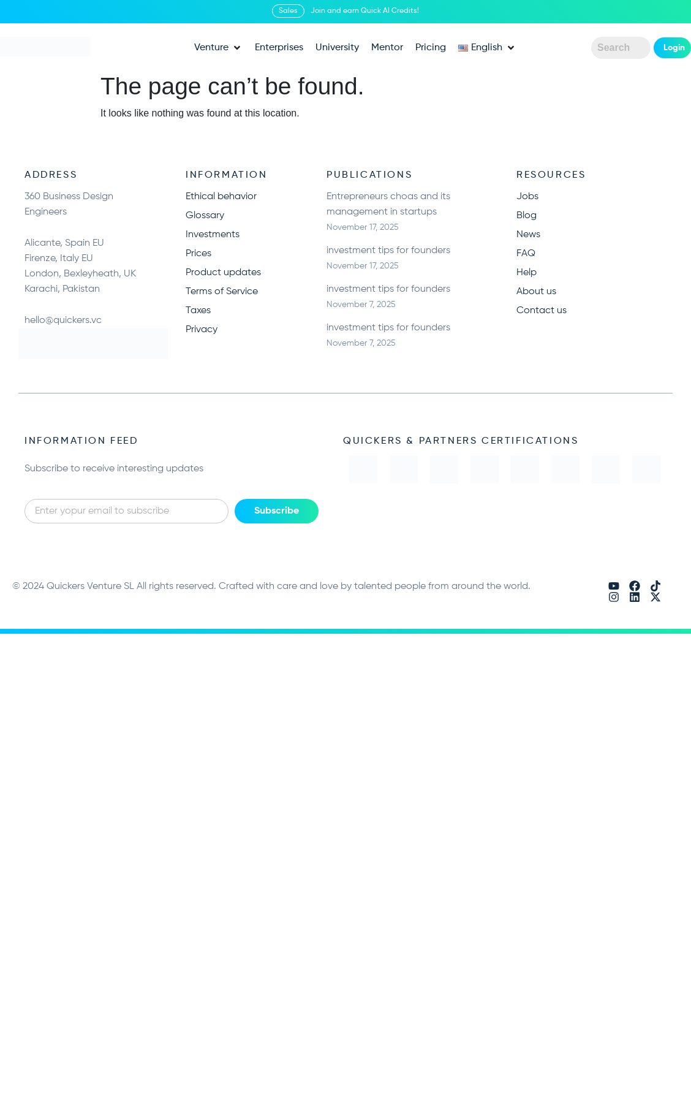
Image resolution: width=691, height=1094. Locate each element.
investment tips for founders (388, 251)
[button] (218, 47)
